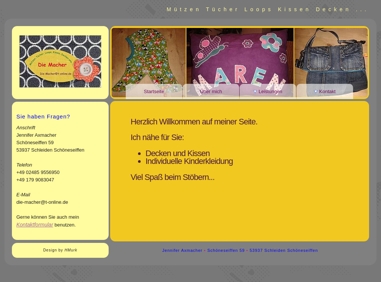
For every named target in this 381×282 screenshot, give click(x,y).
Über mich (211, 91)
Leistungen (267, 91)
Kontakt (325, 91)
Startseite (154, 91)
